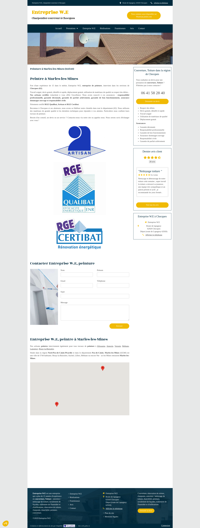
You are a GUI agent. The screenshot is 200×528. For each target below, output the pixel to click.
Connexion (165, 525)
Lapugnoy (34, 349)
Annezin (110, 346)
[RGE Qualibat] (79, 188)
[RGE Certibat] (79, 234)
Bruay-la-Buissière (46, 349)
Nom (63, 270)
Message (64, 302)
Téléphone (101, 281)
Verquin (118, 346)
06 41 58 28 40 (153, 93)
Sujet (63, 292)
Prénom (100, 270)
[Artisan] (79, 143)
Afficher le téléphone (161, 3)
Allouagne (101, 346)
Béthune (125, 346)
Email (63, 281)
